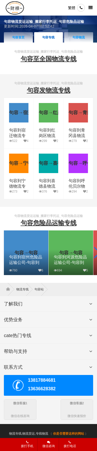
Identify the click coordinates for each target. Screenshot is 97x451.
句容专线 (48, 37)
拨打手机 (27, 444)
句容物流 (78, 37)
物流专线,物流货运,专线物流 (28, 433)
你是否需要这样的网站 (68, 433)
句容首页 (18, 37)
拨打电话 (70, 444)
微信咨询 (47, 446)
